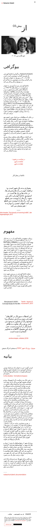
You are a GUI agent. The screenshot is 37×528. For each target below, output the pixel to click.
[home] (7, 2)
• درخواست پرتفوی (18, 159)
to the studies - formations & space (15, 376)
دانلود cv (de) (18, 164)
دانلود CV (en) (18, 162)
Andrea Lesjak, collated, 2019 (18, 338)
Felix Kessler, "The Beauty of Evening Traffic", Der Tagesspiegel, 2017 (16, 213)
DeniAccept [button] (8, 524)
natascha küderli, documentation (14, 475)
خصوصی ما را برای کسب (20, 520)
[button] (25, 2)
